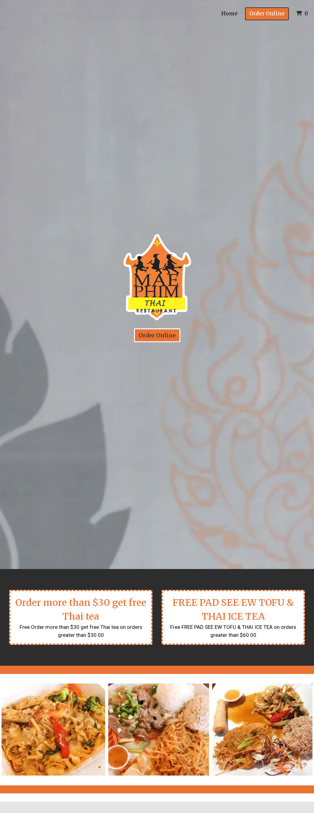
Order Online (267, 13)
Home (229, 13)
